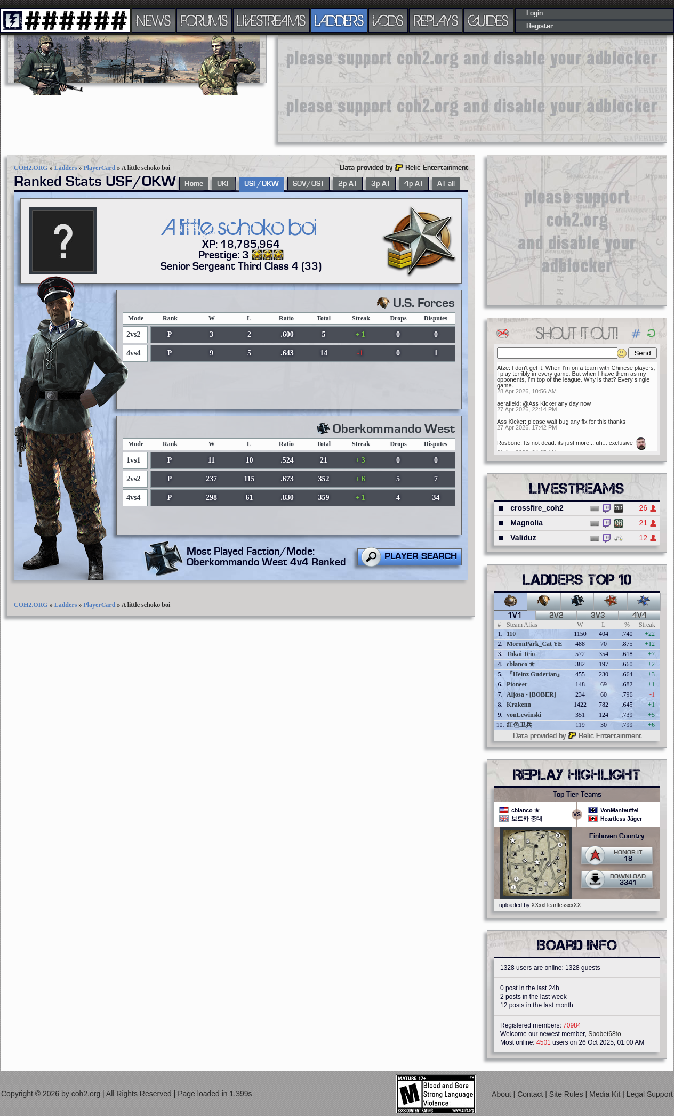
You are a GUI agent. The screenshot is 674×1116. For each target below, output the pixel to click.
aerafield (508, 403)
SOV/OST (308, 184)
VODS (388, 20)
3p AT (380, 184)
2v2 (556, 615)
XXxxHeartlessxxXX (556, 905)
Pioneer (517, 684)
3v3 (598, 615)
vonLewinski (524, 714)
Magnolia (526, 523)
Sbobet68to (604, 1034)
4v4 (639, 615)
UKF (223, 184)
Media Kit (605, 1094)
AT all (446, 184)
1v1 (515, 615)
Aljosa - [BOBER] (531, 694)
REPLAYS (436, 20)
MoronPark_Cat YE (534, 644)
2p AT (347, 184)
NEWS (154, 20)
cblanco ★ (521, 664)
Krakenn (519, 704)
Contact (531, 1094)
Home (193, 184)
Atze (503, 368)
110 (511, 633)
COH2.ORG (31, 168)
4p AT (413, 184)
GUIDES (488, 20)
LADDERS (339, 20)
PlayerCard (99, 168)
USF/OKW (261, 184)
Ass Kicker (511, 421)
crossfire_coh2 (537, 508)
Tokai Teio (521, 654)
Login (534, 13)
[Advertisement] (344, 88)
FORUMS (204, 20)
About (502, 1094)
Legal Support (650, 1094)
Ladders (65, 168)
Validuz (523, 537)
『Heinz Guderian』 (535, 674)
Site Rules (567, 1094)
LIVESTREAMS (271, 20)
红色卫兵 (519, 725)
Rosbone (508, 443)
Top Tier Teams (577, 794)
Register (539, 26)
